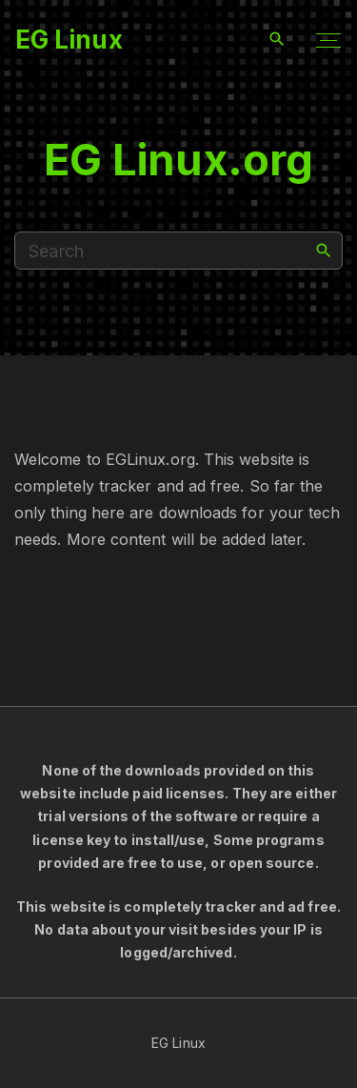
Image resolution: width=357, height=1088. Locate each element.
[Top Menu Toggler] (328, 40)
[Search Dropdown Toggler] (277, 39)
